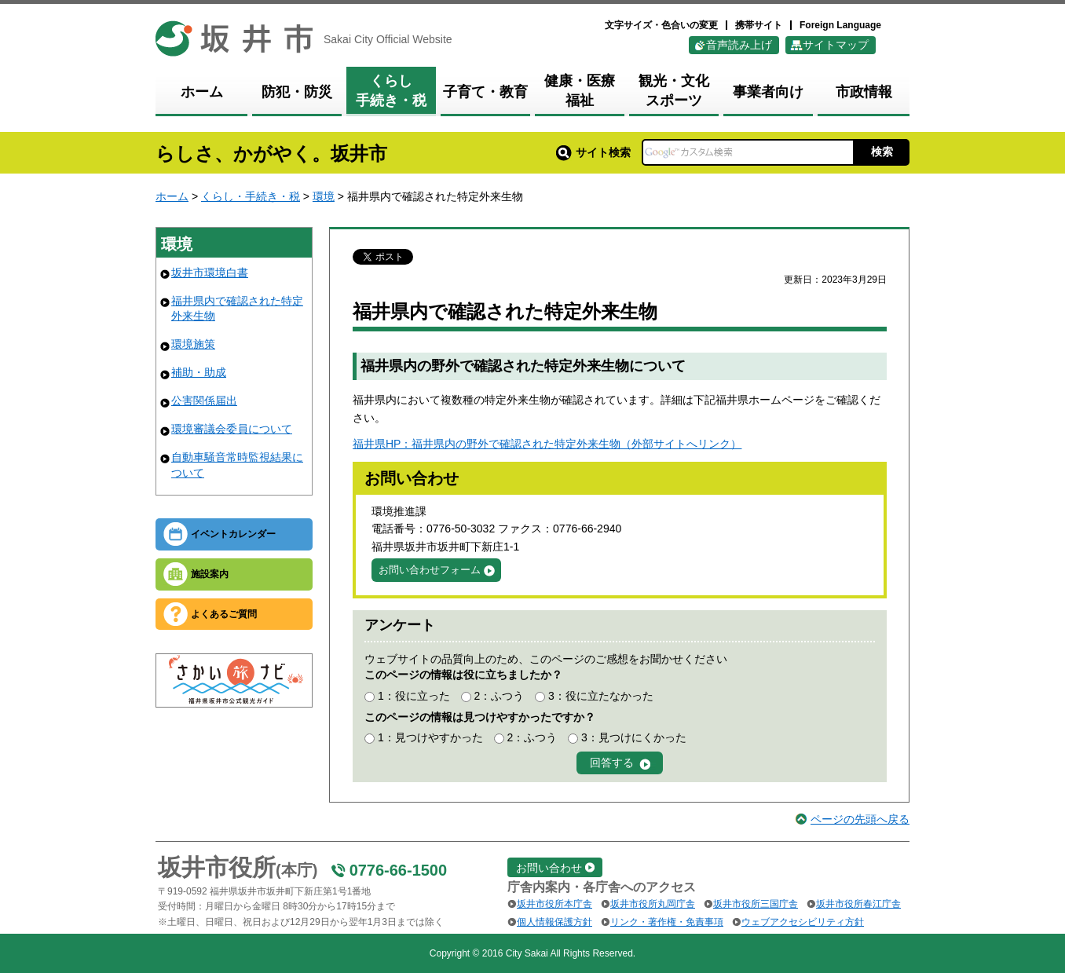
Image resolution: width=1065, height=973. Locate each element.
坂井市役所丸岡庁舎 (652, 903)
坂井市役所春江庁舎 (858, 903)
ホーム (172, 196)
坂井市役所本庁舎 (554, 903)
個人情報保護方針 (554, 921)
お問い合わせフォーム (430, 570)
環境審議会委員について (231, 428)
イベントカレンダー (233, 534)
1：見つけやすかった (430, 737)
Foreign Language (840, 25)
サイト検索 (593, 152)
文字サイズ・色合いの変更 (661, 25)
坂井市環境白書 (209, 272)
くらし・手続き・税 (250, 196)
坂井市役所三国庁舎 (755, 903)
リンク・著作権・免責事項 (666, 921)
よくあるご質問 (224, 614)
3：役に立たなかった (600, 696)
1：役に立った (414, 696)
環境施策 (193, 344)
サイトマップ (836, 44)
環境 (324, 196)
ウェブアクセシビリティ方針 (802, 921)
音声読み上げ (739, 44)
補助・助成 (198, 372)
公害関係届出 (204, 400)
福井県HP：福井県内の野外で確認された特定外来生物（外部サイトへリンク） (547, 443)
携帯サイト (758, 25)
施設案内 (210, 574)
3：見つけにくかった (633, 737)
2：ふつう (499, 696)
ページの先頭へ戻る (860, 819)
